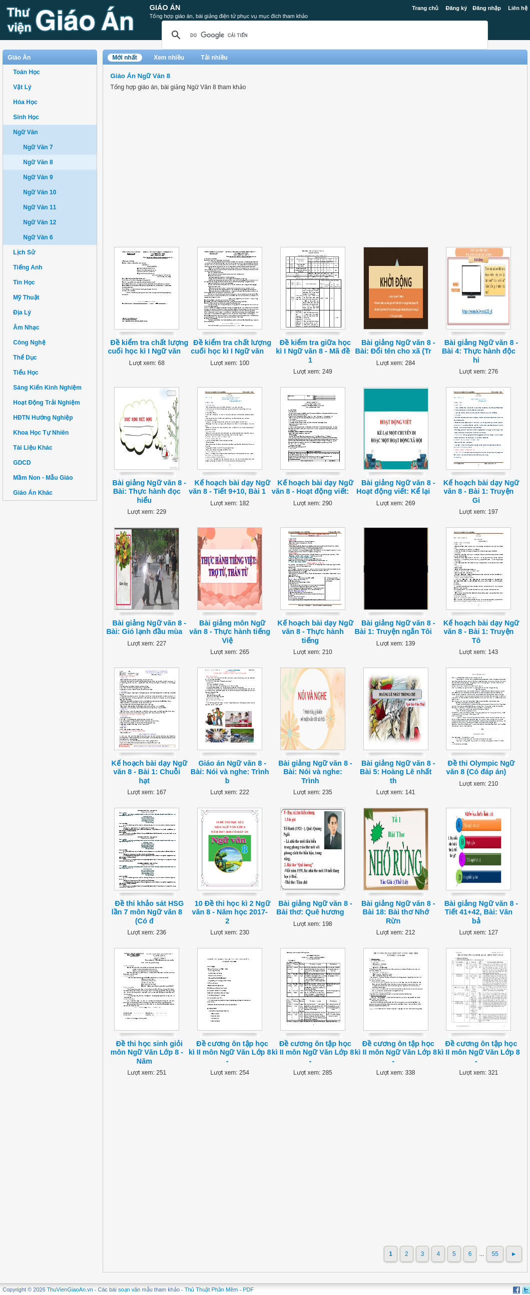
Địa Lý (22, 312)
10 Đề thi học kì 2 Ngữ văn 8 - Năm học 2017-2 (231, 912)
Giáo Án (165, 8)
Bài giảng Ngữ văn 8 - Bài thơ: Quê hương (314, 907)
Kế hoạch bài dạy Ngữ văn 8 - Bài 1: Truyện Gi (481, 491)
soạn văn (129, 1289)
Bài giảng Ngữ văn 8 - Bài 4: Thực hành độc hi (480, 351)
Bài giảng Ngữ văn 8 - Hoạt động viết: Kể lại (395, 487)
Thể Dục (25, 357)
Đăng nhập (486, 8)
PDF (248, 1289)
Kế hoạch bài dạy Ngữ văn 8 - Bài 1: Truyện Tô (481, 631)
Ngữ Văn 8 (38, 162)
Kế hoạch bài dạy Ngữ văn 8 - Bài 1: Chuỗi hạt (150, 772)
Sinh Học (26, 117)
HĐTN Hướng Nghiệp (43, 417)
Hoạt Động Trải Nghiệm (46, 402)
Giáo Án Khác (33, 492)
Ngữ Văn (25, 132)
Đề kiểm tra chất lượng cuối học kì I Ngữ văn (148, 347)
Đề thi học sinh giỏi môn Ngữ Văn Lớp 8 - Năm (147, 1052)
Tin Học (24, 282)
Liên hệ (517, 8)
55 (494, 1253)
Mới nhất (125, 57)
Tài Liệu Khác (32, 447)
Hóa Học (25, 102)
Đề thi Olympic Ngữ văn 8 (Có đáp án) (480, 767)
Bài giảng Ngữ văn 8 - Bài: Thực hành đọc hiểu (150, 491)
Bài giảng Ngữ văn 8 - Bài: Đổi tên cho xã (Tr (395, 347)
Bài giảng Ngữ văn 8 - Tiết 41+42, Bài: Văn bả (481, 912)
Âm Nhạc (26, 327)
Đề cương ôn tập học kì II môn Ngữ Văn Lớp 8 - (230, 1052)
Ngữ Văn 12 (39, 222)
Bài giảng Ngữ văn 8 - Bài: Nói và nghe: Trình (315, 772)
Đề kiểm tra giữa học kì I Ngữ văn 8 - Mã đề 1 (313, 351)
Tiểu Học (25, 372)
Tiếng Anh (27, 267)
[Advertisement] (50, 661)
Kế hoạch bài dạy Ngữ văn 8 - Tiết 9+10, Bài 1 (229, 487)
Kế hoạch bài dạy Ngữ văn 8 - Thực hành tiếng (315, 631)
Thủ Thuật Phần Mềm (211, 1289)
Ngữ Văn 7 (38, 147)
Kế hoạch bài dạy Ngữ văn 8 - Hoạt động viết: (312, 487)
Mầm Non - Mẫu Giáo (43, 477)
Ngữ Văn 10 (39, 192)
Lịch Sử (24, 252)
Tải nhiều (214, 57)
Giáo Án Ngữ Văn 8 (141, 76)
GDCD (22, 462)
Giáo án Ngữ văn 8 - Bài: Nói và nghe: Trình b (230, 772)
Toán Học (26, 72)
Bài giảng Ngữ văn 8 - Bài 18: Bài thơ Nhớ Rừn (398, 912)
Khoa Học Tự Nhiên (41, 432)
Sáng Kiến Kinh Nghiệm (47, 387)
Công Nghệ (29, 342)
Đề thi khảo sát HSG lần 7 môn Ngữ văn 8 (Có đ (148, 912)
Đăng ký (456, 8)
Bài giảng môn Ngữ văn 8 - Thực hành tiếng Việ (229, 631)
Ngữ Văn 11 (39, 207)
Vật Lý (22, 87)
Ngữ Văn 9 (38, 177)
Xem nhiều (169, 57)
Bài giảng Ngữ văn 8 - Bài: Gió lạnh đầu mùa (146, 627)
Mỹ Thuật (26, 297)
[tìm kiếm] (323, 35)
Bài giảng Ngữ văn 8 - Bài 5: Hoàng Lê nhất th (397, 772)
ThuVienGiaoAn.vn (70, 1289)
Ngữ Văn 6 (38, 237)
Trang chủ (425, 8)
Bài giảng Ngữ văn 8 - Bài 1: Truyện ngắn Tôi (395, 627)
